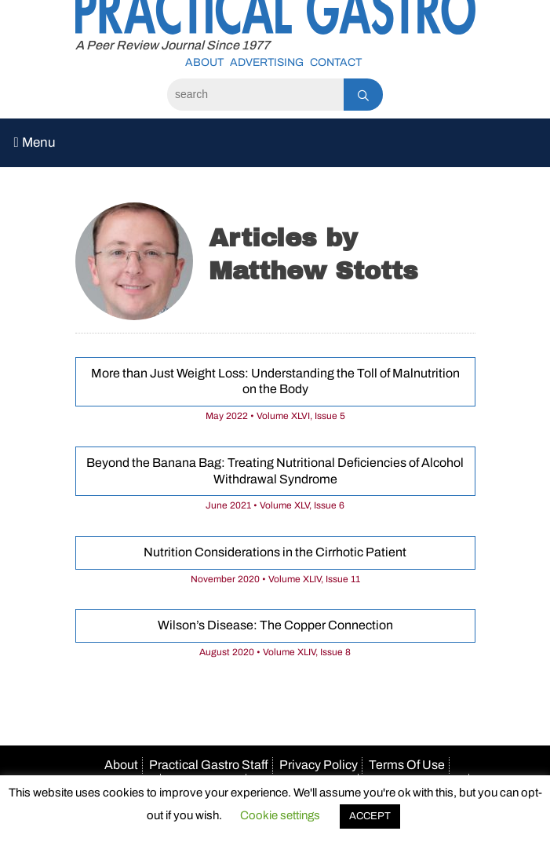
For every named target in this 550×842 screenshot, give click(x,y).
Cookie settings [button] (280, 815)
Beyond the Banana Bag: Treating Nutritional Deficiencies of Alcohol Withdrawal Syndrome (275, 471)
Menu (35, 142)
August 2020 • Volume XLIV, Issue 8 (275, 652)
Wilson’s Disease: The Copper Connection (275, 625)
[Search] (255, 94)
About (204, 62)
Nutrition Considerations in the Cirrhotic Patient (275, 552)
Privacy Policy (318, 764)
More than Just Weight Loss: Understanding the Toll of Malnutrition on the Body (275, 381)
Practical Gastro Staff (208, 764)
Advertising (267, 62)
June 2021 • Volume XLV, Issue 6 (275, 505)
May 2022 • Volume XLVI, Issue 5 (275, 415)
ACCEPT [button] (370, 816)
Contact (336, 62)
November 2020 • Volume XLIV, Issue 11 (275, 579)
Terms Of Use (407, 764)
